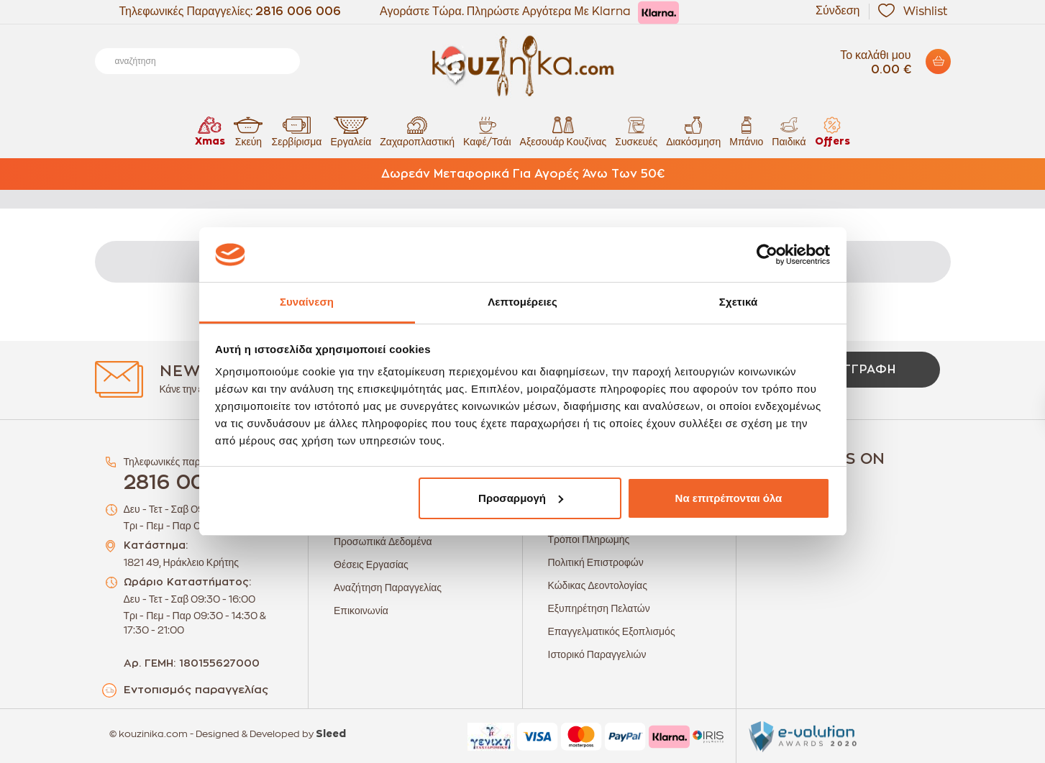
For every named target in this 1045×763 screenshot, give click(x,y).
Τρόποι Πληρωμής (589, 539)
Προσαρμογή (520, 498)
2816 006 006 (298, 11)
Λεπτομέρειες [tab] (522, 302)
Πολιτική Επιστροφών (596, 562)
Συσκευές (636, 131)
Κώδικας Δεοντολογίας (597, 585)
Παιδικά (789, 131)
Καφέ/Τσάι (487, 131)
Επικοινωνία (361, 611)
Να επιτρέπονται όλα (728, 498)
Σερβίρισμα (296, 131)
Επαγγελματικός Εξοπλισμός (611, 631)
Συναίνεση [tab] (307, 302)
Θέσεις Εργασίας (371, 564)
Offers (832, 131)
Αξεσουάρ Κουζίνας (563, 131)
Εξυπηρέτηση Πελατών (599, 608)
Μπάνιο (746, 131)
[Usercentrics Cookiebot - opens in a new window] (767, 254)
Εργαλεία (350, 131)
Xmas (210, 131)
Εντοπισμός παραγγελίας (196, 690)
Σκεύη (248, 131)
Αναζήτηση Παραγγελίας (388, 587)
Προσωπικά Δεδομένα (383, 541)
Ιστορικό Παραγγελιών (597, 654)
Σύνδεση (837, 11)
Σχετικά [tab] (738, 302)
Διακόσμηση (693, 131)
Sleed (331, 734)
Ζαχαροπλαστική (417, 131)
